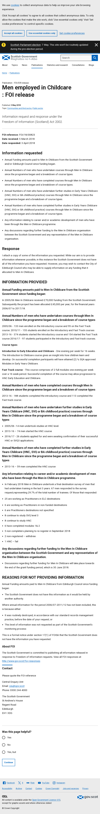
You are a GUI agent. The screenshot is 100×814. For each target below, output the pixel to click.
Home (4, 73)
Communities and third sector (19, 108)
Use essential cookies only (42, 33)
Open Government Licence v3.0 (46, 800)
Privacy (85, 788)
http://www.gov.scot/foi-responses (21, 661)
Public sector (38, 108)
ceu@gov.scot (16, 686)
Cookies (39, 788)
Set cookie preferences (72, 33)
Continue (8, 762)
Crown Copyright (52, 788)
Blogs (91, 65)
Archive (19, 788)
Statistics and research (57, 65)
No (9, 744)
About (4, 65)
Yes (9, 737)
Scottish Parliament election (25, 44)
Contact (29, 788)
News (24, 65)
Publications (37, 65)
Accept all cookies (13, 33)
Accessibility (7, 788)
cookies (15, 5)
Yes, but (11, 752)
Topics (15, 65)
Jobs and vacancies (71, 788)
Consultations (78, 65)
